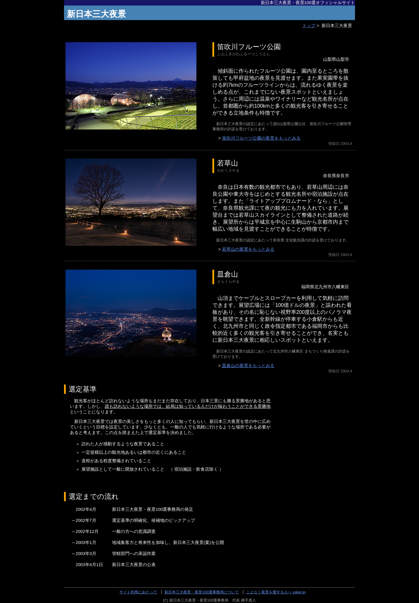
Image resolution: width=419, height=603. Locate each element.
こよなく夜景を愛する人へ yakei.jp (276, 592)
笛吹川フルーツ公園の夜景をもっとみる (261, 138)
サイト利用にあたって (138, 592)
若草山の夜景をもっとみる (248, 249)
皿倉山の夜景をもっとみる (248, 365)
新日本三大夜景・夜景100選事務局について (201, 592)
